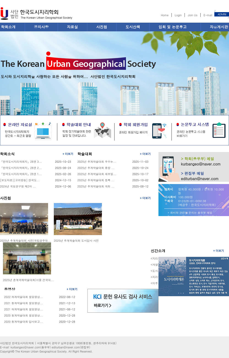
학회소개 (8, 27)
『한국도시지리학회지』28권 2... (21, 168)
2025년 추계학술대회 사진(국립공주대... (25, 240)
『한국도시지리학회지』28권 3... (21, 161)
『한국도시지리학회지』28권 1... (21, 174)
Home (165, 15)
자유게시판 (219, 27)
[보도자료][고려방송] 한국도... (20, 180)
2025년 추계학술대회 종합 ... (95, 168)
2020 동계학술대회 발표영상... (23, 315)
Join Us (192, 15)
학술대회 (84, 154)
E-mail (208, 15)
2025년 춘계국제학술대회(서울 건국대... (28, 280)
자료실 (72, 27)
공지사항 (41, 27)
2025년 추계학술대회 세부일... (96, 174)
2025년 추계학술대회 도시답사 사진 (76, 240)
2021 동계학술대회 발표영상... (23, 303)
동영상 (9, 289)
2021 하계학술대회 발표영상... (23, 309)
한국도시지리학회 (36, 14)
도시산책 (132, 27)
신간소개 (158, 250)
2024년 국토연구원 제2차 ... (18, 186)
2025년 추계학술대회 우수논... (96, 161)
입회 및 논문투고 (172, 27)
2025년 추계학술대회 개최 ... (95, 186)
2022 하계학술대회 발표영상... (23, 297)
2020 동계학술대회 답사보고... (23, 321)
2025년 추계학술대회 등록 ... (95, 180)
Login (178, 15)
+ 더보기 (68, 154)
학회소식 (7, 154)
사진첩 (101, 27)
